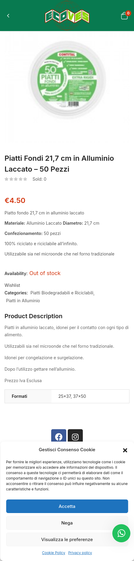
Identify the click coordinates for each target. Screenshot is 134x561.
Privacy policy (80, 552)
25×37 (64, 396)
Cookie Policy (53, 552)
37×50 (79, 396)
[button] (125, 450)
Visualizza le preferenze (67, 539)
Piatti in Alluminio (23, 300)
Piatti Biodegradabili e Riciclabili (61, 292)
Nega (67, 523)
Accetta (67, 506)
